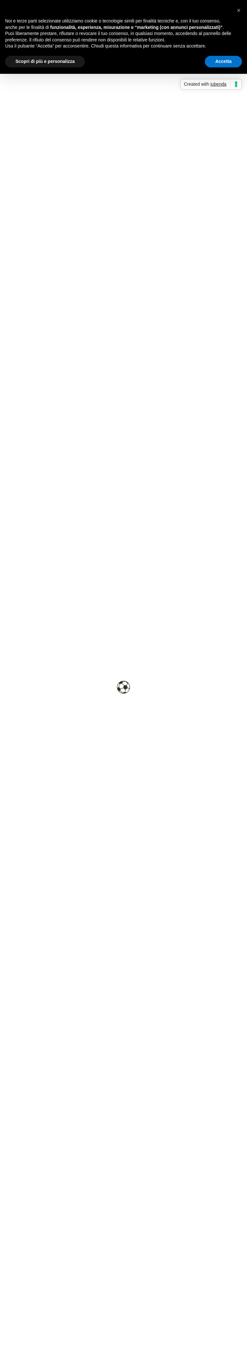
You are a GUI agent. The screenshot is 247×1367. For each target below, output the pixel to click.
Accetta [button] (223, 61)
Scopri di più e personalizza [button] (45, 61)
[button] (238, 10)
